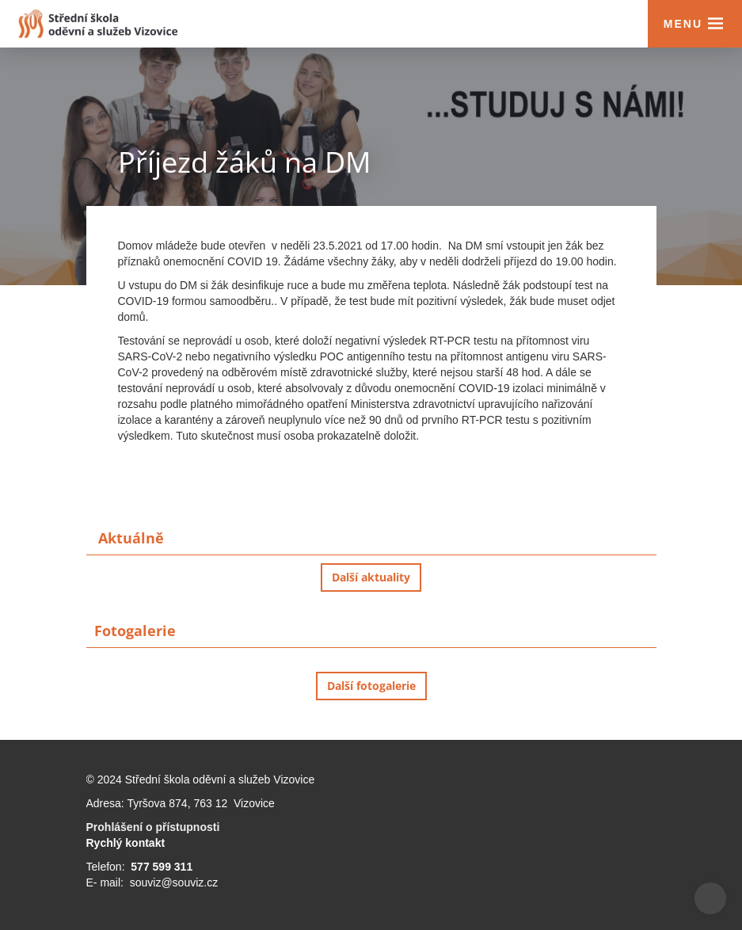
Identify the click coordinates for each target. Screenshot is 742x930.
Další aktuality (371, 577)
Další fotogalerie (371, 685)
